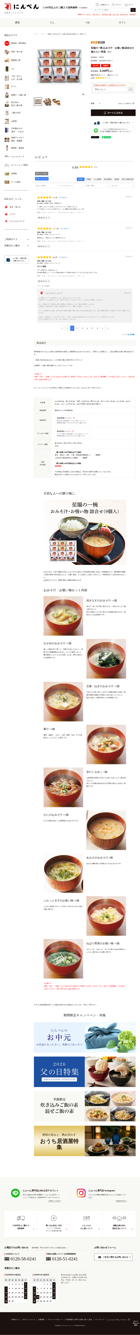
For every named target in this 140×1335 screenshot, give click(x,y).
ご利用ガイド (102, 4)
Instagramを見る (121, 1201)
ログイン (117, 4)
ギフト (122, 22)
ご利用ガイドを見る (54, 1201)
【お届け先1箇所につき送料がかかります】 (110, 85)
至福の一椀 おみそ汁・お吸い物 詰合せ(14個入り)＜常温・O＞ (63, 212)
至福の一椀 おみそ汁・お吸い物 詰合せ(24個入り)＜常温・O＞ (63, 276)
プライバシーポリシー (55, 1320)
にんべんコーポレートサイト (117, 1320)
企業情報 (41, 1320)
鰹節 (17, 22)
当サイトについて (29, 1320)
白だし (89, 14)
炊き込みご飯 (106, 14)
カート (128, 4)
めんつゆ (116, 14)
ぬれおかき (124, 14)
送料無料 (133, 14)
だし (52, 22)
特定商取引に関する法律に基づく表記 (79, 1320)
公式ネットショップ (21, 8)
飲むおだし (96, 14)
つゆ (87, 22)
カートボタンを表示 (136, 1323)
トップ (36, 34)
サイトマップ (99, 1320)
